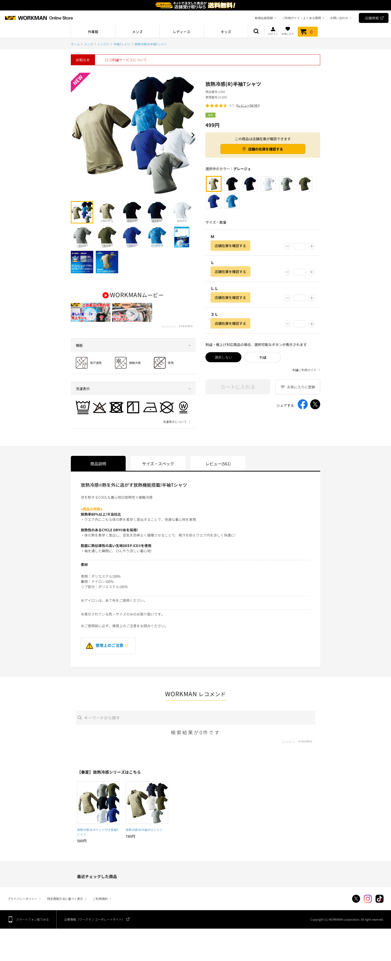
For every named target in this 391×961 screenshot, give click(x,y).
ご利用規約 (100, 910)
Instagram (368, 911)
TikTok (380, 911)
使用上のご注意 (104, 657)
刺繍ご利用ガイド (304, 370)
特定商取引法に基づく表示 (65, 910)
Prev (74, 135)
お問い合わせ (339, 18)
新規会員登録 (264, 18)
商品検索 (256, 31)
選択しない (223, 357)
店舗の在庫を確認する (265, 148)
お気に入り (288, 31)
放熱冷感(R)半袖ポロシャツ (144, 841)
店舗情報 (372, 17)
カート (307, 31)
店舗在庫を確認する (230, 245)
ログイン (273, 31)
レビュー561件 (248, 105)
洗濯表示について (175, 433)
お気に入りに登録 (301, 386)
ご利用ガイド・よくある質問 (301, 18)
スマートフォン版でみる (32, 931)
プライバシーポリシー (22, 910)
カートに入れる (237, 386)
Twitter (356, 911)
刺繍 (262, 357)
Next (192, 135)
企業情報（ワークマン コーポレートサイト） (94, 931)
